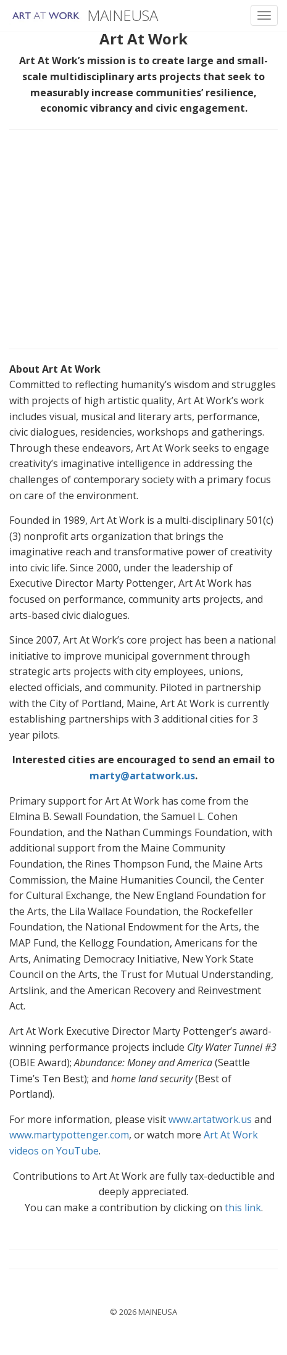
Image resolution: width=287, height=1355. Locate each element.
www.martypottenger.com (69, 1135)
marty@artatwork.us (142, 775)
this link (243, 1207)
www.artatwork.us (210, 1119)
